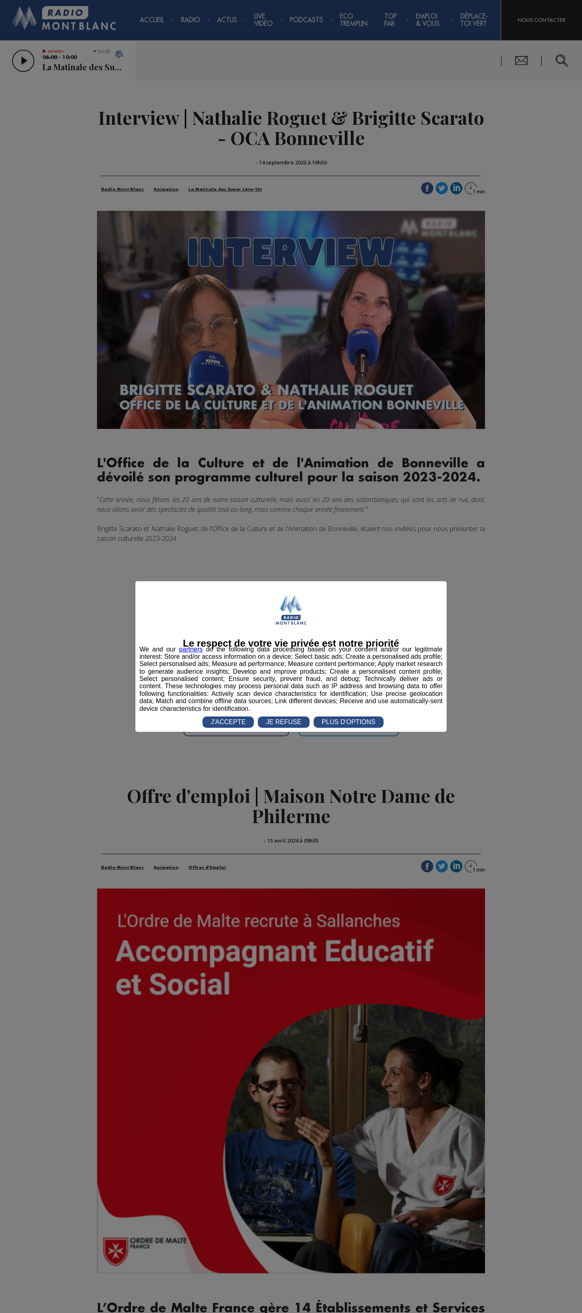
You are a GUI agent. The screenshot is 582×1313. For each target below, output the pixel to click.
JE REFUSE (284, 721)
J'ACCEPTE (228, 721)
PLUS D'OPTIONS (348, 721)
